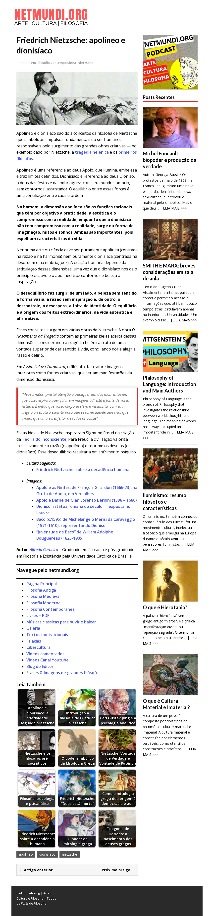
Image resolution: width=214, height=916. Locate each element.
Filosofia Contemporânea (56, 62)
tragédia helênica (92, 152)
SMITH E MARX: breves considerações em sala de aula (169, 271)
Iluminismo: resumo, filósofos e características (165, 501)
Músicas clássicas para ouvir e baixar (61, 622)
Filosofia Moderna (43, 603)
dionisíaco (47, 854)
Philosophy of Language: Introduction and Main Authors (169, 384)
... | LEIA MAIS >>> (172, 208)
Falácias (33, 641)
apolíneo (26, 854)
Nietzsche (85, 62)
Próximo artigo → (118, 869)
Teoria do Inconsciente (44, 439)
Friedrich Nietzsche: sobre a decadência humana (82, 469)
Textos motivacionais (47, 634)
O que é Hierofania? (165, 607)
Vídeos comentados (45, 653)
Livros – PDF (37, 615)
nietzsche (69, 854)
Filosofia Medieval (43, 596)
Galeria (33, 628)
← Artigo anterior (36, 869)
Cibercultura (38, 647)
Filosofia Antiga (41, 590)
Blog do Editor (40, 666)
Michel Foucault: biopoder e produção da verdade (169, 159)
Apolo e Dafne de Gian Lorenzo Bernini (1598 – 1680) (86, 500)
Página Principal (41, 583)
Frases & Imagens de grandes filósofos (63, 672)
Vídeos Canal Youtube (47, 660)
